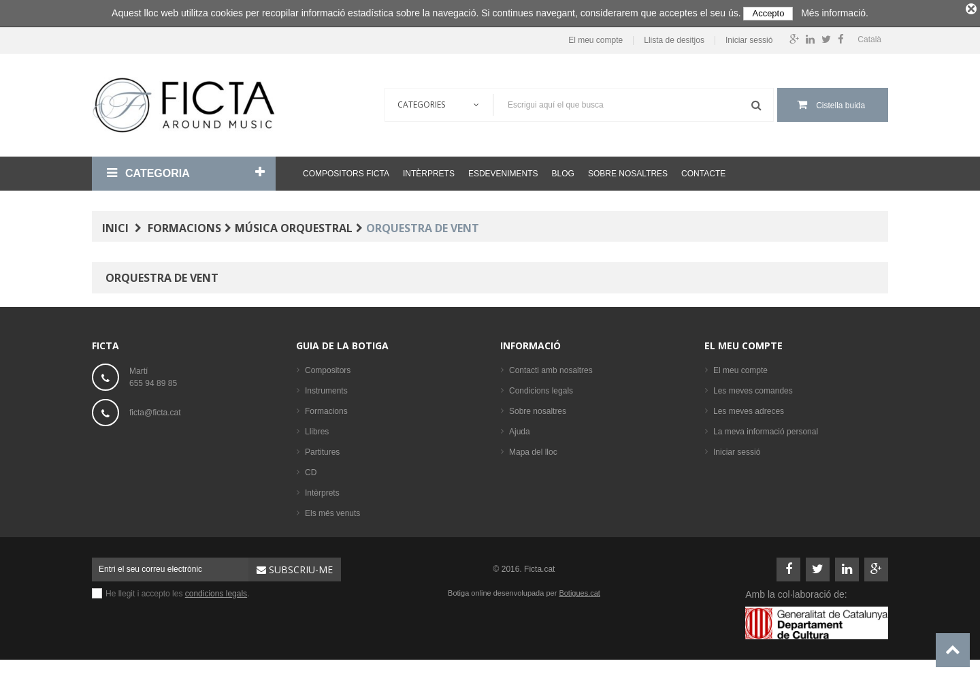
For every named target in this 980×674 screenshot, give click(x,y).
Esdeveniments (503, 170)
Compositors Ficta (346, 170)
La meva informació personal (765, 428)
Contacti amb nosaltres (551, 367)
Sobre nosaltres (628, 170)
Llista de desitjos (674, 37)
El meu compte (595, 37)
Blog (563, 170)
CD (310, 469)
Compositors (327, 367)
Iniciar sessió (748, 37)
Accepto (768, 13)
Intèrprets (429, 170)
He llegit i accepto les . (177, 590)
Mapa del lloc (533, 448)
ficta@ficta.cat (155, 409)
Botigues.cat (579, 589)
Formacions (326, 408)
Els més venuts (332, 510)
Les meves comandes (753, 387)
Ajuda (519, 428)
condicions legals (216, 590)
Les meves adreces (748, 408)
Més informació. (834, 12)
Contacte (703, 170)
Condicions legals (541, 387)
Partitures (322, 448)
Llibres (317, 428)
